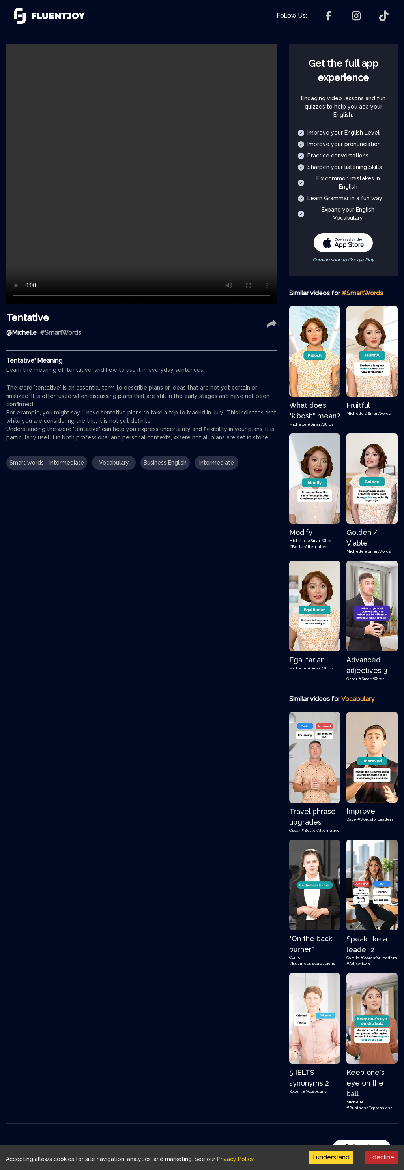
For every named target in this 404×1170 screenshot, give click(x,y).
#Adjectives (358, 964)
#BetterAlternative (308, 546)
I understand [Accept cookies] (331, 1157)
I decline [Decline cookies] (381, 1157)
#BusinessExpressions (312, 963)
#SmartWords (321, 424)
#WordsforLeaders (375, 819)
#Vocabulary (315, 1091)
